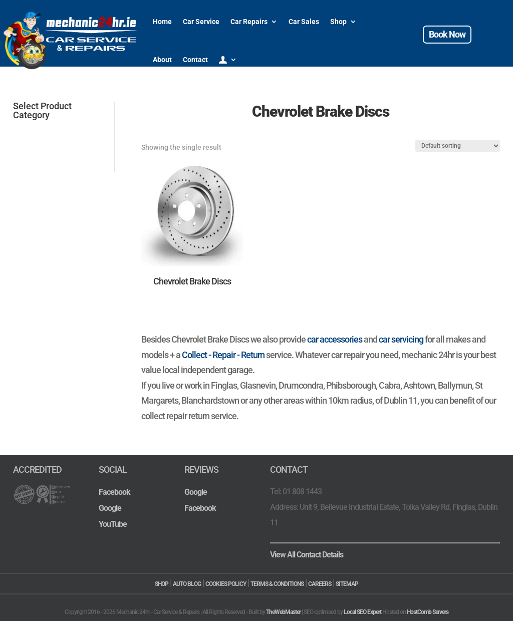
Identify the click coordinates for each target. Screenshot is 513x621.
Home (162, 22)
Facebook (114, 492)
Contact (195, 60)
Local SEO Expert (362, 611)
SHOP (161, 583)
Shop (338, 22)
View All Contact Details (306, 554)
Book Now (447, 34)
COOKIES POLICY (225, 583)
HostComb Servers (427, 611)
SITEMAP (347, 583)
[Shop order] (457, 146)
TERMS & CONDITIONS (277, 583)
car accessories (334, 339)
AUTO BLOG (187, 583)
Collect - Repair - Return (223, 355)
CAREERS (319, 583)
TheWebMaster (283, 611)
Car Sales (304, 22)
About (162, 60)
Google (110, 508)
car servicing (401, 339)
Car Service (201, 22)
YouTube (113, 524)
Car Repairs (249, 22)
